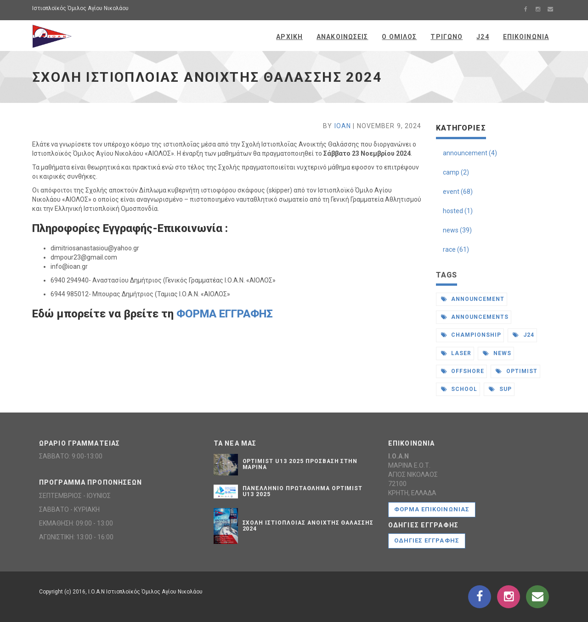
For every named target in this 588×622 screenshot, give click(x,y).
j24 (523, 335)
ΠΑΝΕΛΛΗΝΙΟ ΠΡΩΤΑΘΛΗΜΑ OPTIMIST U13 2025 (303, 491)
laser (456, 353)
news (497, 353)
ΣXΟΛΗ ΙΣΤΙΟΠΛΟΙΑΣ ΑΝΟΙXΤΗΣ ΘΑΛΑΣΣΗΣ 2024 (308, 526)
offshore (463, 371)
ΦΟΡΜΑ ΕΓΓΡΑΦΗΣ (224, 313)
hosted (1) (458, 211)
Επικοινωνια (526, 36)
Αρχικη (289, 36)
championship (471, 335)
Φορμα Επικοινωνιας (431, 509)
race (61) (456, 249)
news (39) (457, 230)
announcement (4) (470, 153)
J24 (482, 36)
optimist (516, 371)
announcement (472, 299)
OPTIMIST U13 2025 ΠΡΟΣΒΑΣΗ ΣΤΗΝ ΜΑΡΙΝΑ (300, 464)
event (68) (458, 191)
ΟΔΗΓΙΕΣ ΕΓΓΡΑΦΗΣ (426, 540)
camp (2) (456, 172)
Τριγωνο (446, 36)
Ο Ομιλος (399, 36)
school (459, 389)
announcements (475, 317)
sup (500, 389)
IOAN (342, 126)
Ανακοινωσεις (342, 36)
